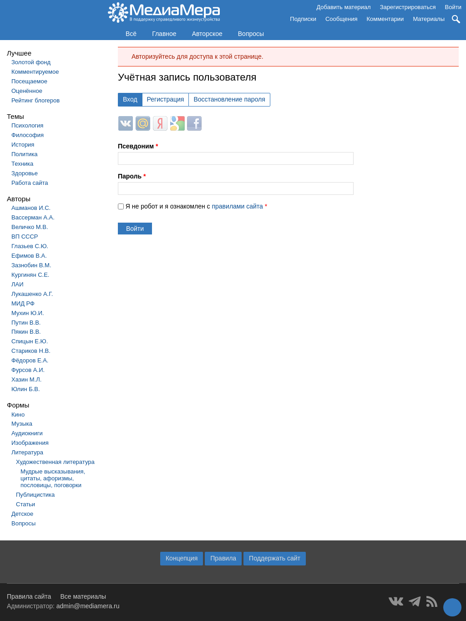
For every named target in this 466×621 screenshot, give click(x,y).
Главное (164, 33)
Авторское (207, 33)
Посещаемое (29, 81)
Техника (22, 163)
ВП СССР (24, 236)
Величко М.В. (29, 227)
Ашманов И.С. (31, 207)
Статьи (25, 504)
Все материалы (83, 596)
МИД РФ (23, 303)
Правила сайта (29, 596)
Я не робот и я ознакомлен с (196, 206)
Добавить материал (343, 7)
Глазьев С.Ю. (29, 246)
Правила (223, 558)
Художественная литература (55, 461)
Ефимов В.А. (29, 255)
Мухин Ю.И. (27, 313)
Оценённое (26, 90)
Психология (27, 125)
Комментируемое (35, 71)
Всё (131, 33)
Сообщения (341, 18)
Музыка (21, 423)
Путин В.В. (26, 322)
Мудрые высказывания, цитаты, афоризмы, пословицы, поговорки (52, 478)
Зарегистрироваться (408, 7)
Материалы (429, 18)
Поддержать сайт (274, 558)
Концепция (182, 558)
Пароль (132, 176)
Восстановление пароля (229, 99)
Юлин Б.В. (25, 389)
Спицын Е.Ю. (29, 341)
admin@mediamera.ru (88, 606)
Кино (18, 414)
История (22, 144)
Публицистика (35, 494)
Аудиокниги (27, 433)
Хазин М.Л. (26, 379)
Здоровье (24, 173)
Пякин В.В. (26, 331)
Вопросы (251, 33)
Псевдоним (138, 146)
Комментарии (385, 18)
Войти (453, 7)
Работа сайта (29, 182)
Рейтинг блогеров (35, 100)
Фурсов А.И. (28, 369)
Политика (24, 154)
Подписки (303, 18)
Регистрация (165, 99)
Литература (27, 452)
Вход (130, 99)
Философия (27, 135)
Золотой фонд (31, 62)
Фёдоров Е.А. (29, 360)
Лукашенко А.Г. (32, 293)
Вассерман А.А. (33, 217)
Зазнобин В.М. (31, 265)
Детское (22, 513)
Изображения (30, 442)
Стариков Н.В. (31, 350)
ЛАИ (17, 284)
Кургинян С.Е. (30, 274)
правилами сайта (237, 206)
